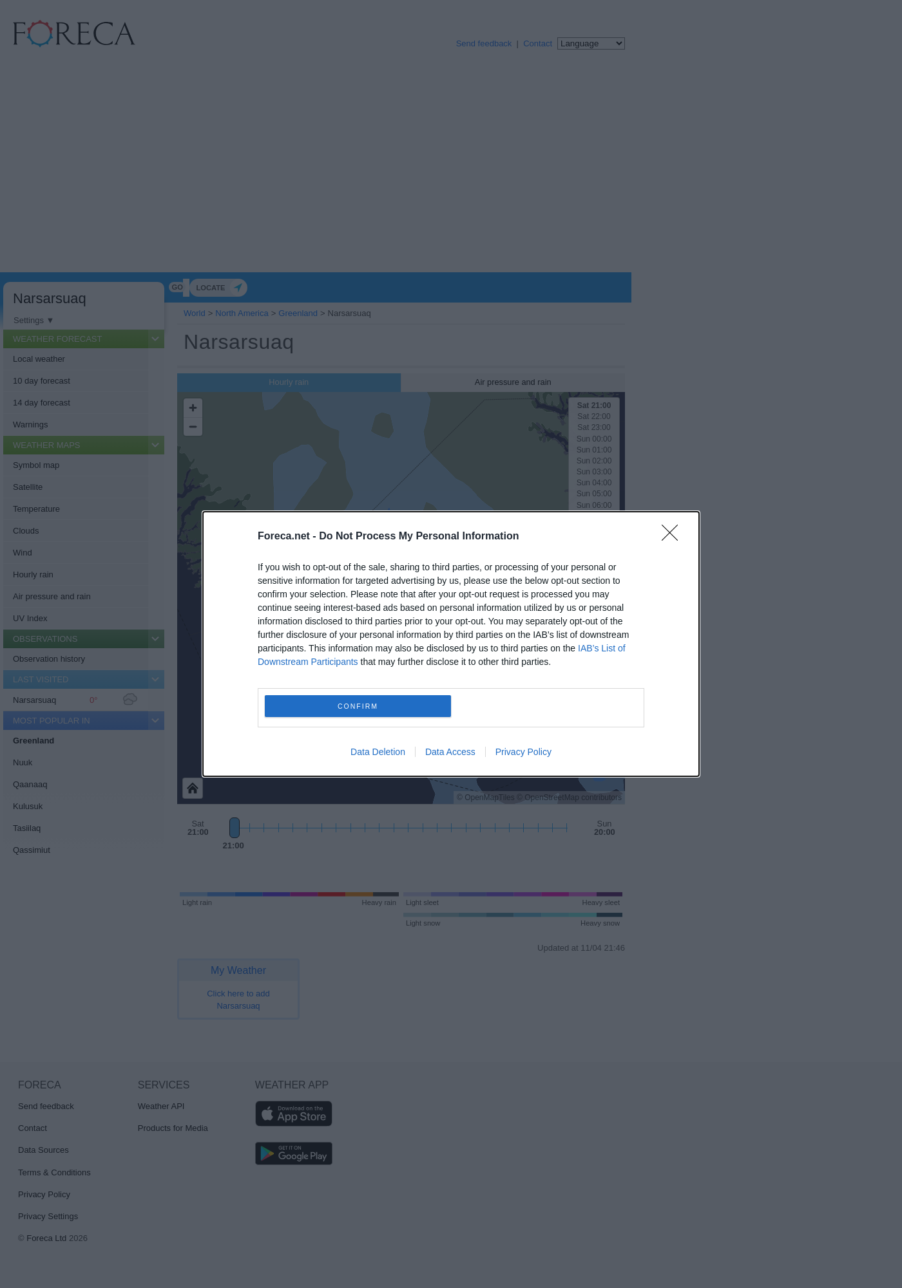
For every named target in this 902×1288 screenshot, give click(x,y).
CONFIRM (358, 706)
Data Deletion (377, 752)
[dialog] (451, 644)
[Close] (674, 537)
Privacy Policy (523, 752)
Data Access (450, 752)
